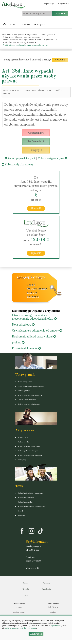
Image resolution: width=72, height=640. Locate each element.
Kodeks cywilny (46, 34)
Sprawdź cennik (31, 278)
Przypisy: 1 (36, 150)
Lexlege (19, 607)
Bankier (53, 612)
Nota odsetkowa (23, 324)
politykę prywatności (28, 628)
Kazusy (32, 292)
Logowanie (63, 3)
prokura (18, 342)
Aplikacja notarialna (25, 502)
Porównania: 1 (36, 141)
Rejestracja (49, 3)
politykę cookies (11, 628)
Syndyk (20, 511)
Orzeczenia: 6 (36, 132)
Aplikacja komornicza (26, 497)
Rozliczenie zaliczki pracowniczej (34, 336)
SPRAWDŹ (60, 60)
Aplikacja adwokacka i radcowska (30, 493)
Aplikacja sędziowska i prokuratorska (31, 506)
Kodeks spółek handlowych (28, 451)
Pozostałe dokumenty (26, 348)
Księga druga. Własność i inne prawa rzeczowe (21, 37)
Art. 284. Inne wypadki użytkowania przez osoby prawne (25, 45)
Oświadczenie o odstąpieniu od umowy (37, 330)
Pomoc (25, 583)
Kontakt (25, 589)
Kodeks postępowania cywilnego (30, 395)
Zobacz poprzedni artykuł (20, 158)
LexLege (33, 296)
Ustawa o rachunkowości (27, 400)
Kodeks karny (23, 437)
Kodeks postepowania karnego (29, 404)
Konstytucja (22, 460)
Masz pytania (32, 568)
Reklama (46, 583)
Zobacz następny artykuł (52, 158)
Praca (25, 595)
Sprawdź (36, 208)
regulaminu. (55, 625)
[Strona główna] (4, 25)
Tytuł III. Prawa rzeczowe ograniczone (18, 40)
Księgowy (21, 515)
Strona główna (18, 34)
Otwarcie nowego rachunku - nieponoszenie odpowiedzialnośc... (34, 316)
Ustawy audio (37, 288)
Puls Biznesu (53, 607)
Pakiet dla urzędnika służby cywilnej (31, 386)
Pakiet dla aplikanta (25, 382)
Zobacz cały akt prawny (17, 164)
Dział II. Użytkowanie (45, 40)
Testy (13, 24)
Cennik (26, 24)
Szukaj (60, 13)
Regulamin (46, 589)
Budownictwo (18, 612)
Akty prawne (32, 34)
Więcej (40, 24)
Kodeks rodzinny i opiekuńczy (29, 446)
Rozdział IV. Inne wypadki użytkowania (18, 42)
